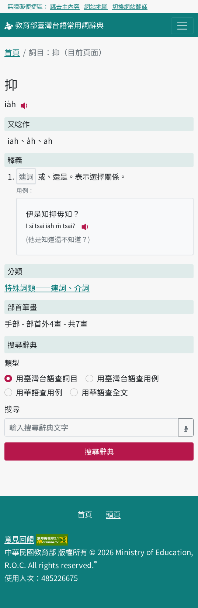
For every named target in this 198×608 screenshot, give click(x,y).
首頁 (12, 52)
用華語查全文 (104, 392)
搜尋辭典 (99, 451)
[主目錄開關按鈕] (182, 25)
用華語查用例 (39, 392)
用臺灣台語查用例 (128, 378)
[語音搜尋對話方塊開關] (186, 427)
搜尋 (12, 408)
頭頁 (113, 514)
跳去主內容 (65, 6)
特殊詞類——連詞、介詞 (47, 287)
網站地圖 (96, 6)
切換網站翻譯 (129, 6)
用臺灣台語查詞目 (47, 378)
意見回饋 (19, 538)
